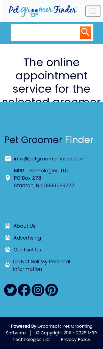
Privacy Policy (75, 339)
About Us (24, 225)
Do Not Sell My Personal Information (41, 265)
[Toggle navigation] (93, 11)
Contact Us (27, 249)
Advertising (27, 237)
